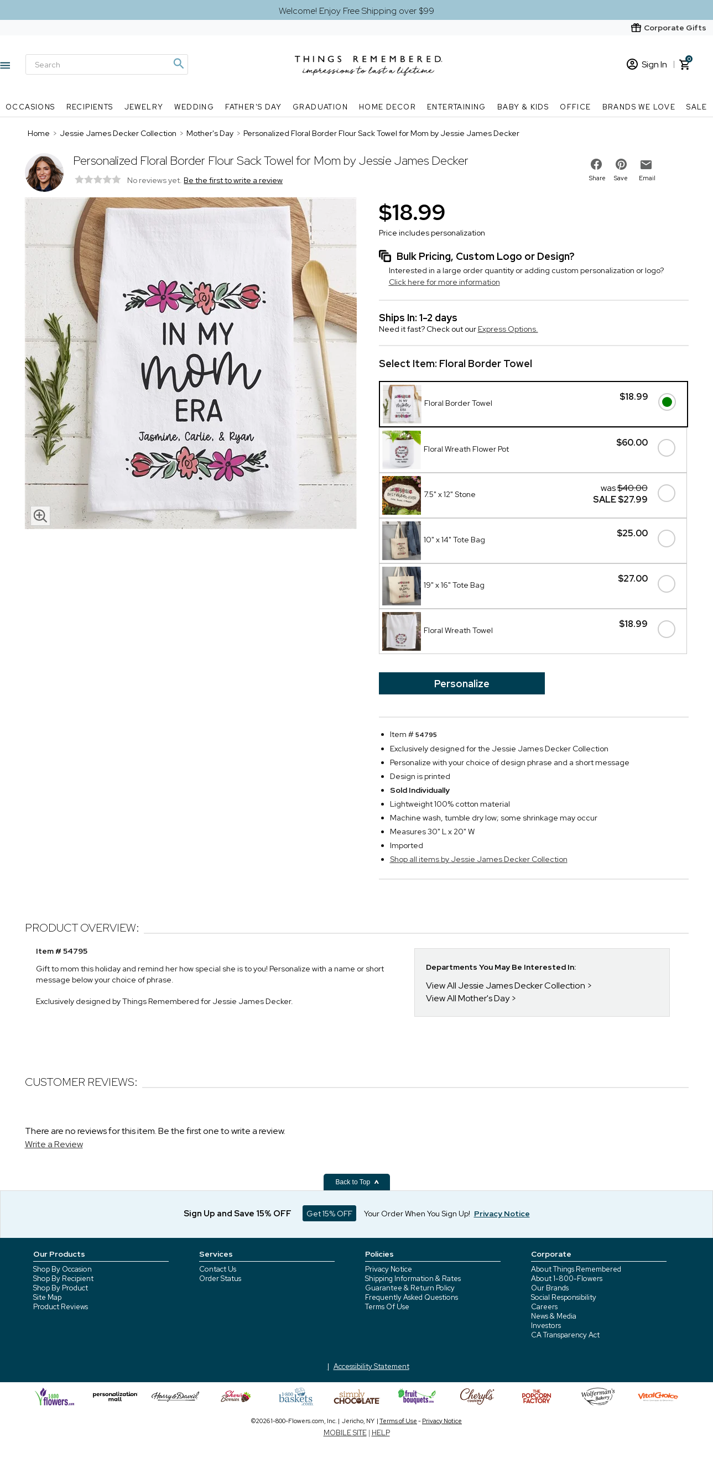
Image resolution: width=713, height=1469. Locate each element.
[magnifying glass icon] (40, 516)
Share (597, 178)
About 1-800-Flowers (566, 1278)
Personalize (462, 683)
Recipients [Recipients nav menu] (89, 107)
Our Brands (550, 1288)
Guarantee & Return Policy (410, 1288)
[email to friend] (646, 164)
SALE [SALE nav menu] (696, 107)
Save (621, 178)
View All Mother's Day (467, 998)
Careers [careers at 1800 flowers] (544, 1306)
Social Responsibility (563, 1297)
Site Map (47, 1297)
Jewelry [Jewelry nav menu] (144, 107)
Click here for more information (444, 282)
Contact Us (217, 1269)
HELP (381, 1432)
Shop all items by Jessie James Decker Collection (479, 859)
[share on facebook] (596, 164)
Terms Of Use (387, 1306)
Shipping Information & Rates (413, 1278)
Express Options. (508, 329)
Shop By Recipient (63, 1278)
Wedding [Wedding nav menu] (194, 107)
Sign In (647, 64)
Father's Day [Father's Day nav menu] (253, 107)
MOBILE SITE (345, 1432)
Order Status (220, 1278)
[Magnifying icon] (178, 63)
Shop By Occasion (62, 1269)
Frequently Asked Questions (411, 1297)
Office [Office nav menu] (575, 107)
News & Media (553, 1316)
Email (647, 178)
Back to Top (358, 1182)
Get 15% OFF (329, 1214)
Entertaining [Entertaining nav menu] (456, 107)
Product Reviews (60, 1306)
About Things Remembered (576, 1269)
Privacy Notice (388, 1269)
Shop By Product (60, 1288)
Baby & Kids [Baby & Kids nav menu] (523, 107)
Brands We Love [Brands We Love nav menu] (639, 107)
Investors (546, 1325)
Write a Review (54, 1144)
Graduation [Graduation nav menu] (320, 107)
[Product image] (191, 364)
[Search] (106, 64)
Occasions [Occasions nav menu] (30, 107)
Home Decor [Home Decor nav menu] (387, 107)
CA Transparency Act (565, 1335)
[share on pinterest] (621, 164)
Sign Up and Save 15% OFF (238, 1213)
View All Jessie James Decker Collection (505, 985)
